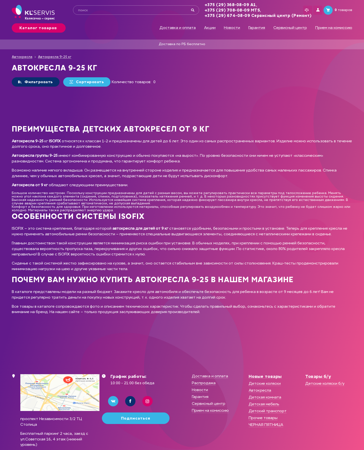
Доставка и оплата (177, 28)
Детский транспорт (268, 410)
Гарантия (256, 28)
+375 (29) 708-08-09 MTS (225, 10)
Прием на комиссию (333, 28)
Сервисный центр (290, 28)
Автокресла (22, 57)
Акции (210, 28)
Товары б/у (318, 376)
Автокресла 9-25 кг (54, 57)
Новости (232, 28)
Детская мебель (264, 404)
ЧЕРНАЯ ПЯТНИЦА (266, 424)
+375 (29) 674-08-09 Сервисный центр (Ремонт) (250, 15)
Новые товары (265, 376)
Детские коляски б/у (324, 383)
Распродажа (204, 382)
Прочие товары (263, 417)
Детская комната (265, 397)
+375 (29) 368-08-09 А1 (222, 5)
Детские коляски (265, 383)
